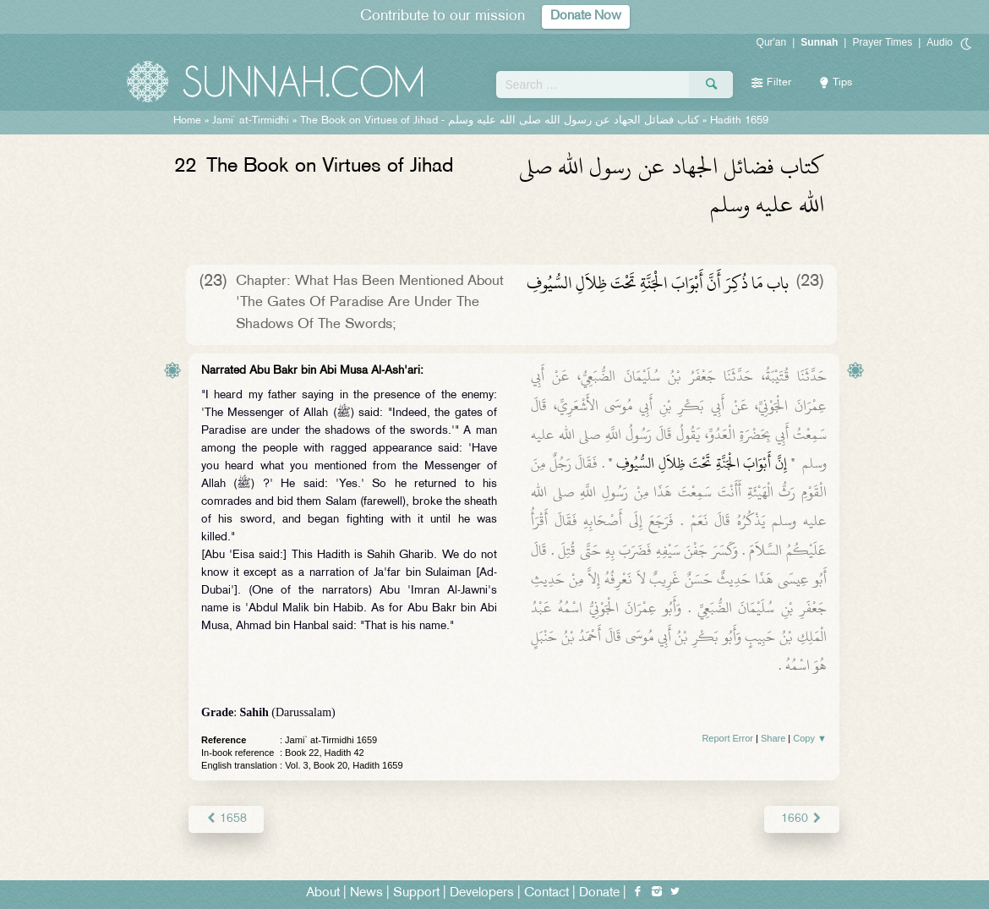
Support (416, 893)
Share (773, 738)
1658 (226, 818)
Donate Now (585, 16)
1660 (801, 818)
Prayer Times (882, 42)
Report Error (727, 738)
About (323, 893)
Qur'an (772, 42)
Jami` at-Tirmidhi (250, 121)
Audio (939, 42)
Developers (482, 893)
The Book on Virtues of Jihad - (499, 121)
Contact (546, 893)
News (366, 893)
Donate (599, 893)
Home (187, 121)
